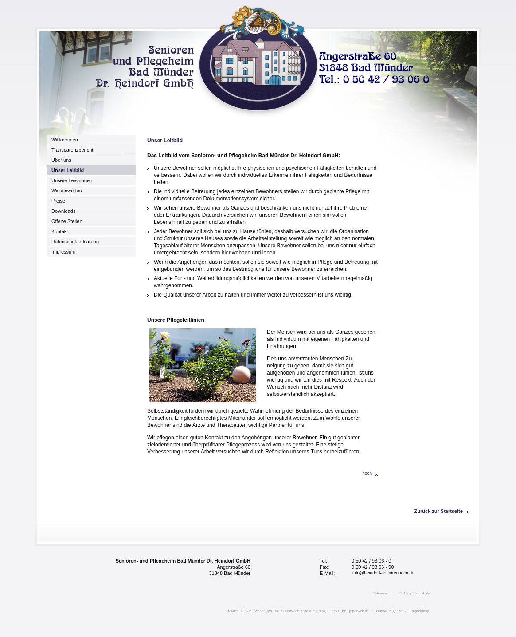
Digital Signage (389, 611)
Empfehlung (420, 611)
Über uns (61, 160)
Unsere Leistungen (71, 180)
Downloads (63, 211)
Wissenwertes (66, 190)
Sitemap (380, 593)
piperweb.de (359, 611)
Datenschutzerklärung (75, 241)
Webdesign (263, 611)
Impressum (63, 251)
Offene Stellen (66, 221)
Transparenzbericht (72, 149)
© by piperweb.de (414, 593)
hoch (367, 473)
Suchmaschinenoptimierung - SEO (310, 611)
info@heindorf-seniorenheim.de (383, 573)
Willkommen (64, 139)
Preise (58, 200)
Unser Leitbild (67, 170)
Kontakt (59, 231)
